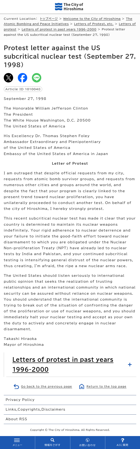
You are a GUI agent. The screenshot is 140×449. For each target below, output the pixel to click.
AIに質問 (122, 445)
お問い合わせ (87, 445)
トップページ (49, 18)
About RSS (16, 419)
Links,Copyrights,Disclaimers (35, 409)
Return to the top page (106, 386)
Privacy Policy (20, 399)
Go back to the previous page (46, 386)
